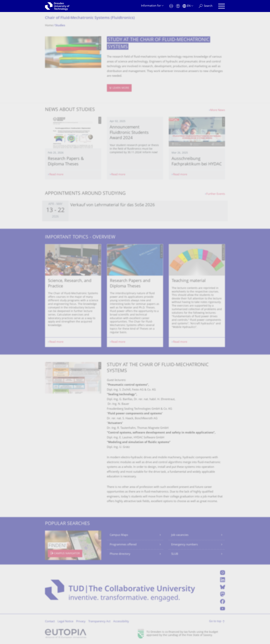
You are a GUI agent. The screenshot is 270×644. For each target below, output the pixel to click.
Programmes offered (123, 544)
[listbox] (135, 295)
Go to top (215, 621)
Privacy (81, 621)
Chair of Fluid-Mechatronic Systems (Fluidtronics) (90, 18)
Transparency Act (99, 621)
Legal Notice (65, 621)
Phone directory (120, 554)
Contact (50, 621)
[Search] (205, 6)
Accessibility (121, 621)
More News (217, 110)
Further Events (215, 194)
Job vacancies (179, 535)
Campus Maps (119, 535)
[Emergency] (171, 6)
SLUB (174, 554)
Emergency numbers (184, 544)
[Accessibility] (178, 6)
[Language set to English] (187, 6)
